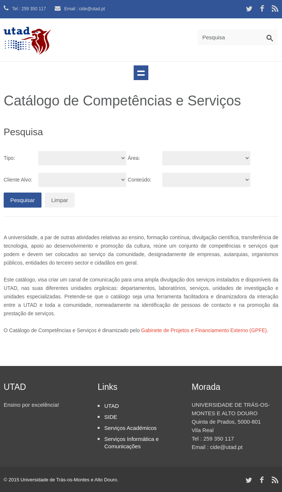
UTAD (111, 406)
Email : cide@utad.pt (80, 8)
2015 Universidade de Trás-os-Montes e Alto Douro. (63, 479)
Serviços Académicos (130, 428)
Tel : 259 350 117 (25, 8)
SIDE (110, 417)
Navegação (141, 72)
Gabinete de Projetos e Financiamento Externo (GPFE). (204, 330)
